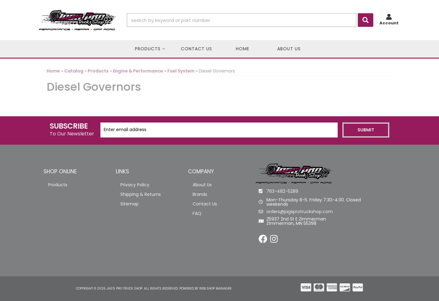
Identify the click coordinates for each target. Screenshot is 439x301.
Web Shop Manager (215, 288)
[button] (250, 20)
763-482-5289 (282, 191)
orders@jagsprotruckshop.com (299, 211)
